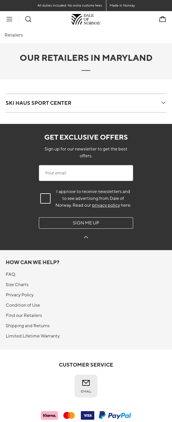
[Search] (28, 19)
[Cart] (162, 19)
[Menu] (9, 19)
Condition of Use (23, 305)
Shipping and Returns (28, 326)
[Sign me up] (86, 238)
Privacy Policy (20, 295)
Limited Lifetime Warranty (33, 336)
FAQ (10, 274)
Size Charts (17, 285)
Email (86, 386)
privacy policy (106, 205)
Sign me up (86, 223)
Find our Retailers (24, 315)
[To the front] (100, 19)
